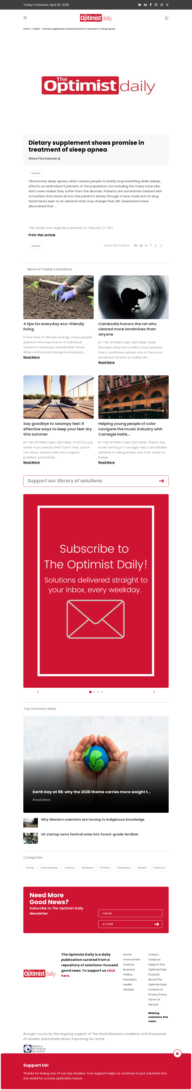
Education (124, 868)
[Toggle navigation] (25, 17)
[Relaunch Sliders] (101, 692)
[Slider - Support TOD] (98, 692)
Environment (49, 868)
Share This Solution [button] (44, 159)
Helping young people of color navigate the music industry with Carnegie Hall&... (130, 429)
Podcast (154, 974)
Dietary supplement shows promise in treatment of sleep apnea (79, 28)
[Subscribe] (90, 692)
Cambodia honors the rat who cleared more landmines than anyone (127, 329)
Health (36, 28)
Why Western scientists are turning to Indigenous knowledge (93, 819)
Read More (31, 357)
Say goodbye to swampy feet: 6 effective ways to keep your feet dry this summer (57, 429)
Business (88, 868)
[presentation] (122, 900)
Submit (156, 924)
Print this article (42, 235)
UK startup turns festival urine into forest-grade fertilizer (90, 834)
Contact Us (155, 989)
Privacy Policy (157, 994)
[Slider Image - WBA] (94, 692)
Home (26, 28)
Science (70, 868)
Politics (105, 868)
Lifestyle (159, 868)
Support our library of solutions (65, 481)
